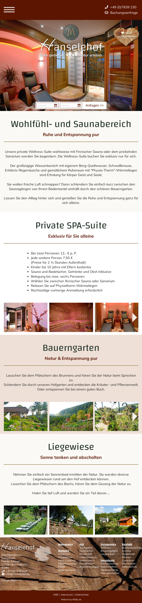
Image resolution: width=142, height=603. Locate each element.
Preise (61, 566)
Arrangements (67, 570)
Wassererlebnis (110, 573)
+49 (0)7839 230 (16, 571)
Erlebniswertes (109, 563)
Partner (126, 557)
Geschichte (86, 550)
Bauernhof (85, 554)
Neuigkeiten (86, 563)
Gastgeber (86, 547)
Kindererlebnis (88, 557)
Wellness (106, 547)
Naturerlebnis (109, 566)
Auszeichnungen (89, 566)
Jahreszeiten (86, 560)
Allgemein (64, 554)
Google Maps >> (11, 580)
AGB (55, 594)
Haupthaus (65, 557)
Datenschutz (129, 566)
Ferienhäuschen (67, 563)
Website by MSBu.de (71, 599)
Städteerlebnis (109, 570)
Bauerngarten (109, 550)
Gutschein (128, 560)
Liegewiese (107, 554)
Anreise (126, 550)
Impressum (129, 563)
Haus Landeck (67, 560)
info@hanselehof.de (18, 574)
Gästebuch (128, 554)
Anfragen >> (95, 105)
